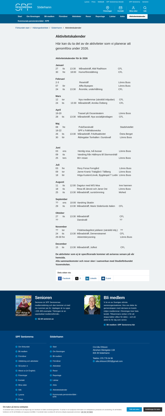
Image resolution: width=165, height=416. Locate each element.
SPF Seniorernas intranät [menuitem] (114, 2)
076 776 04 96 (106, 358)
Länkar (112, 16)
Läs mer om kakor (87, 412)
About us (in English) (26, 371)
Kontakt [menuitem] (121, 9)
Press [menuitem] (93, 2)
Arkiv (122, 16)
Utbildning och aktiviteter (28, 361)
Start (20, 16)
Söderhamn (56, 28)
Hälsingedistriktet (40, 28)
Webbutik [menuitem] (101, 2)
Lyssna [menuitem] (86, 2)
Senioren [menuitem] (145, 2)
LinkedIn (93, 278)
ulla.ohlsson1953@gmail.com (109, 361)
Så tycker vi (23, 366)
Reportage (100, 16)
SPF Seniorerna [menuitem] (134, 2)
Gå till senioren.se (46, 319)
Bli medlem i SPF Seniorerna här (121, 325)
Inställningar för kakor (152, 409)
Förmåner (63, 16)
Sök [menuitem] (145, 9)
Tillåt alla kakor (134, 409)
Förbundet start (22, 28)
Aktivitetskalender (137, 16)
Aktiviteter (76, 16)
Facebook (66, 278)
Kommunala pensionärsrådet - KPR (33, 21)
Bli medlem (49, 16)
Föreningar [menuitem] (107, 9)
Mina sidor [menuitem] (133, 9)
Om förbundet (24, 347)
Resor (88, 16)
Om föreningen (33, 16)
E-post (108, 278)
